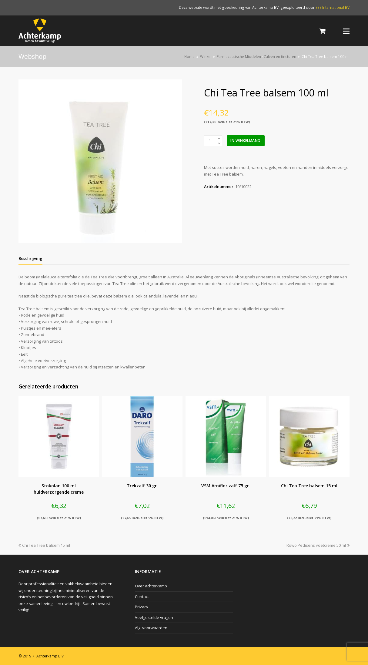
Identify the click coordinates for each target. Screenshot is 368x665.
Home (189, 56)
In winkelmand (245, 140)
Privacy (141, 607)
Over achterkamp (151, 586)
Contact (142, 596)
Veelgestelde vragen (154, 617)
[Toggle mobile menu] (346, 30)
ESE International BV (333, 7)
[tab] (30, 258)
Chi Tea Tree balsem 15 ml (44, 545)
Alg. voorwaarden (151, 627)
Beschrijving (30, 258)
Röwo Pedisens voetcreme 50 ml (318, 545)
